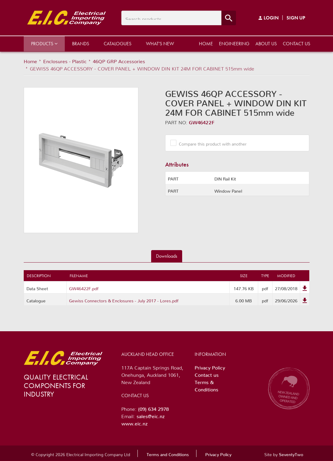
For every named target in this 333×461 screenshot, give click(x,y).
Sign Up (295, 18)
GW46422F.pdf (84, 287)
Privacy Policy (210, 366)
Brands (80, 43)
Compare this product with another (210, 143)
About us (266, 43)
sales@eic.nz (151, 415)
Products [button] (44, 43)
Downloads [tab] (166, 256)
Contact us (296, 43)
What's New (160, 43)
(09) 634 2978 (153, 408)
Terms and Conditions (168, 453)
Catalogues (117, 43)
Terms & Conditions (206, 384)
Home (206, 43)
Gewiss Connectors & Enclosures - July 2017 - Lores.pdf (124, 299)
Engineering (234, 43)
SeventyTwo (291, 453)
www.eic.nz (134, 422)
